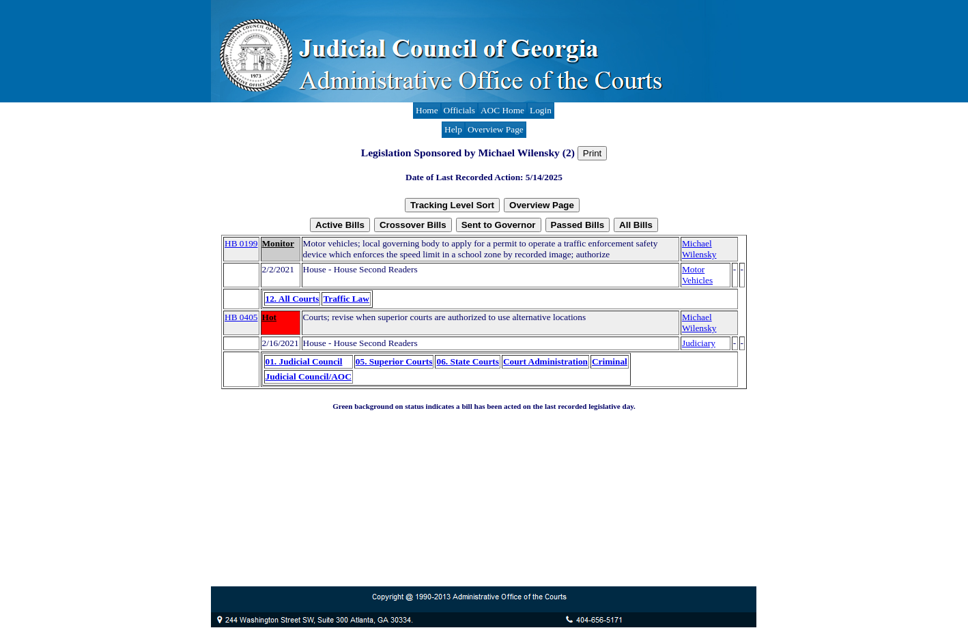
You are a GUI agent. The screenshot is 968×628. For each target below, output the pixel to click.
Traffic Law (346, 299)
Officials (459, 110)
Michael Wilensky (699, 248)
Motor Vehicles (697, 274)
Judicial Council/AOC (309, 376)
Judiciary (698, 343)
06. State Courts (467, 361)
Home (427, 110)
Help (453, 129)
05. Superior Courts (394, 361)
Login (541, 110)
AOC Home (502, 110)
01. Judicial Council (304, 361)
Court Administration (545, 361)
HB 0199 (241, 243)
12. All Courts (292, 299)
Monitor (278, 243)
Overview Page (496, 129)
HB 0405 (241, 317)
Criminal (609, 361)
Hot (269, 317)
